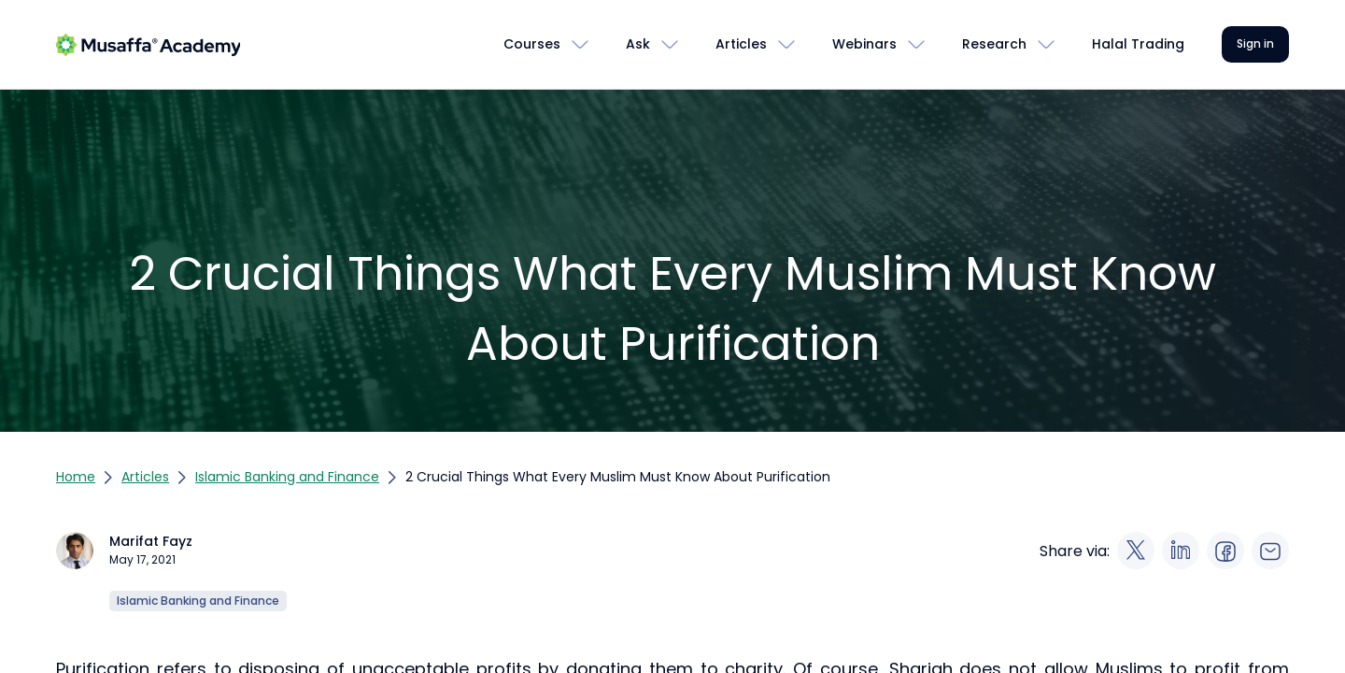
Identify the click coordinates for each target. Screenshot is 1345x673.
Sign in (1255, 43)
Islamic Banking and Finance (287, 476)
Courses (531, 44)
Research (994, 44)
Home (75, 476)
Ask (638, 44)
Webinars (864, 44)
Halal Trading (1138, 44)
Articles (741, 44)
